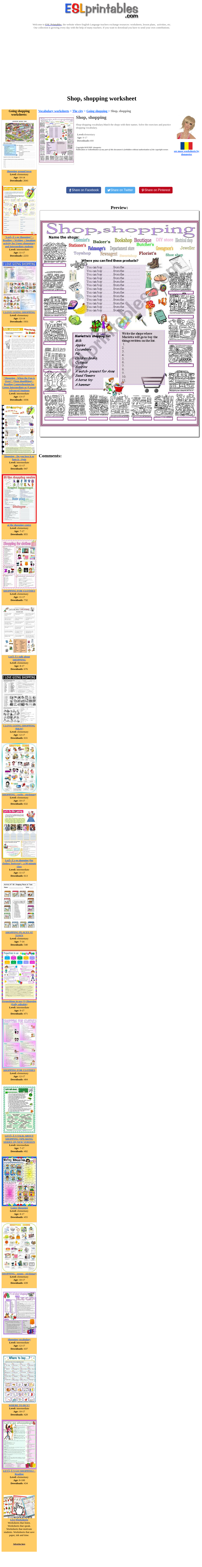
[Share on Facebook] (83, 190)
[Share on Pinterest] (156, 190)
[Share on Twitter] (120, 190)
